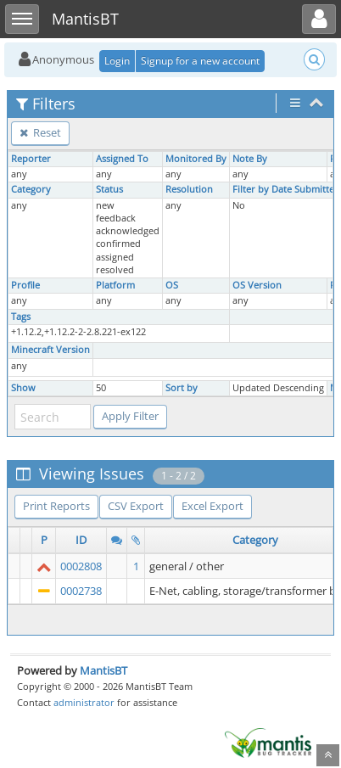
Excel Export (212, 505)
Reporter (31, 159)
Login (117, 60)
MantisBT (103, 670)
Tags (21, 316)
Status (109, 189)
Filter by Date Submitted (286, 189)
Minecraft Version (50, 350)
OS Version (257, 285)
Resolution (189, 189)
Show (23, 388)
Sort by (181, 388)
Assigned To (122, 159)
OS (171, 285)
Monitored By (195, 159)
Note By (249, 159)
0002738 (81, 590)
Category (31, 189)
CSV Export (136, 505)
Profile (25, 285)
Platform (115, 285)
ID (81, 539)
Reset (40, 132)
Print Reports (56, 505)
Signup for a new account (200, 60)
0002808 (81, 566)
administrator (84, 702)
